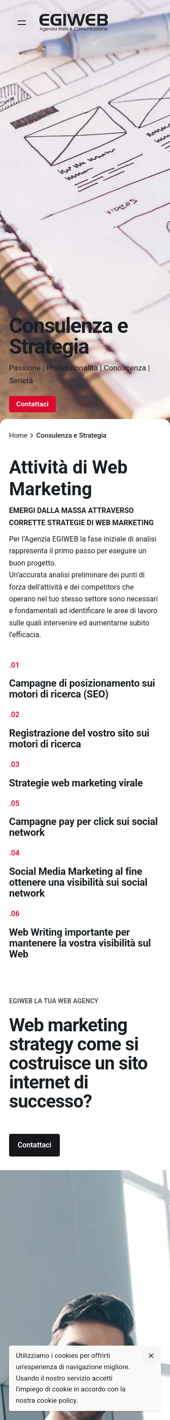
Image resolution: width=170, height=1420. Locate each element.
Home (18, 435)
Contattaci (32, 404)
